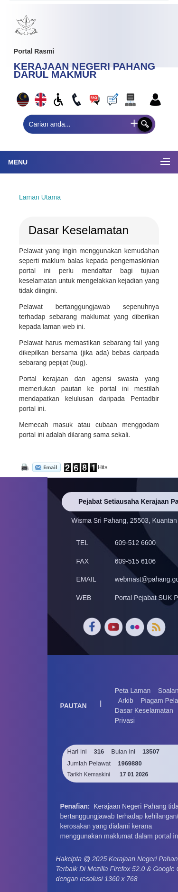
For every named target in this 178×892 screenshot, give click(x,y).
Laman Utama (40, 197)
